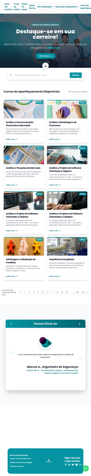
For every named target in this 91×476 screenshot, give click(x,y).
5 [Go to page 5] (43, 292)
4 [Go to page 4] (38, 292)
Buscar (75, 75)
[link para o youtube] (76, 464)
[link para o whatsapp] (80, 464)
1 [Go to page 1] (24, 292)
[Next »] (87, 292)
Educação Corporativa (66, 6)
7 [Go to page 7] (52, 292)
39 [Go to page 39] (77, 292)
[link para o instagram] (66, 464)
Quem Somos (32, 6)
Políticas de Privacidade (21, 462)
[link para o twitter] (73, 464)
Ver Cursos (45, 56)
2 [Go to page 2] (28, 292)
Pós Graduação (44, 6)
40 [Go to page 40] (83, 292)
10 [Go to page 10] (67, 292)
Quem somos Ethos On (20, 458)
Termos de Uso (17, 466)
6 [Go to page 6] (47, 292)
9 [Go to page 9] (62, 292)
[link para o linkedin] (69, 464)
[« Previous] (20, 292)
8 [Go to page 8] (57, 292)
